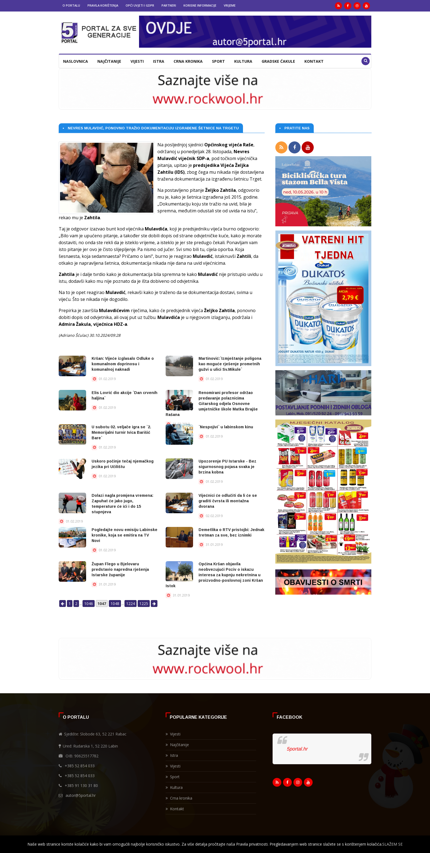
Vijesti (137, 61)
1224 (130, 603)
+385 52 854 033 (80, 765)
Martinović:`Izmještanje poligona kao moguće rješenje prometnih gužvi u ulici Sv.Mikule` (230, 364)
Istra (158, 61)
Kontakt (314, 61)
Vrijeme (230, 5)
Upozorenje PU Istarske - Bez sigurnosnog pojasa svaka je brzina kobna (227, 466)
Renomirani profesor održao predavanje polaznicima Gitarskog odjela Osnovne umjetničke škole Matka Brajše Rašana (212, 403)
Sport (218, 61)
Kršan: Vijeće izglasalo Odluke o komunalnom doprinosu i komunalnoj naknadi (123, 364)
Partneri (169, 5)
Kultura (243, 61)
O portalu (71, 5)
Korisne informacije (199, 5)
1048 (115, 603)
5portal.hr (297, 749)
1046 (88, 603)
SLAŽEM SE (392, 844)
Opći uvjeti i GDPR (140, 5)
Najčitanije (109, 61)
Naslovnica (75, 61)
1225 (143, 603)
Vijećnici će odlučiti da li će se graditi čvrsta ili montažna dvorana (228, 501)
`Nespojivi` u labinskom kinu (226, 427)
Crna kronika (188, 61)
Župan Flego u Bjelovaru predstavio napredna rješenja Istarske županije (120, 569)
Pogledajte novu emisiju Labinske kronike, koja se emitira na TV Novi (124, 535)
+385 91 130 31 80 (81, 785)
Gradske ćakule (278, 61)
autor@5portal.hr (81, 795)
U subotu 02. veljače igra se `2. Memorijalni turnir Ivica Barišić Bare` (121, 432)
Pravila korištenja (102, 5)
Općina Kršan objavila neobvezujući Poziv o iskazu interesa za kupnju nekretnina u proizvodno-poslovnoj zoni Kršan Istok (214, 575)
